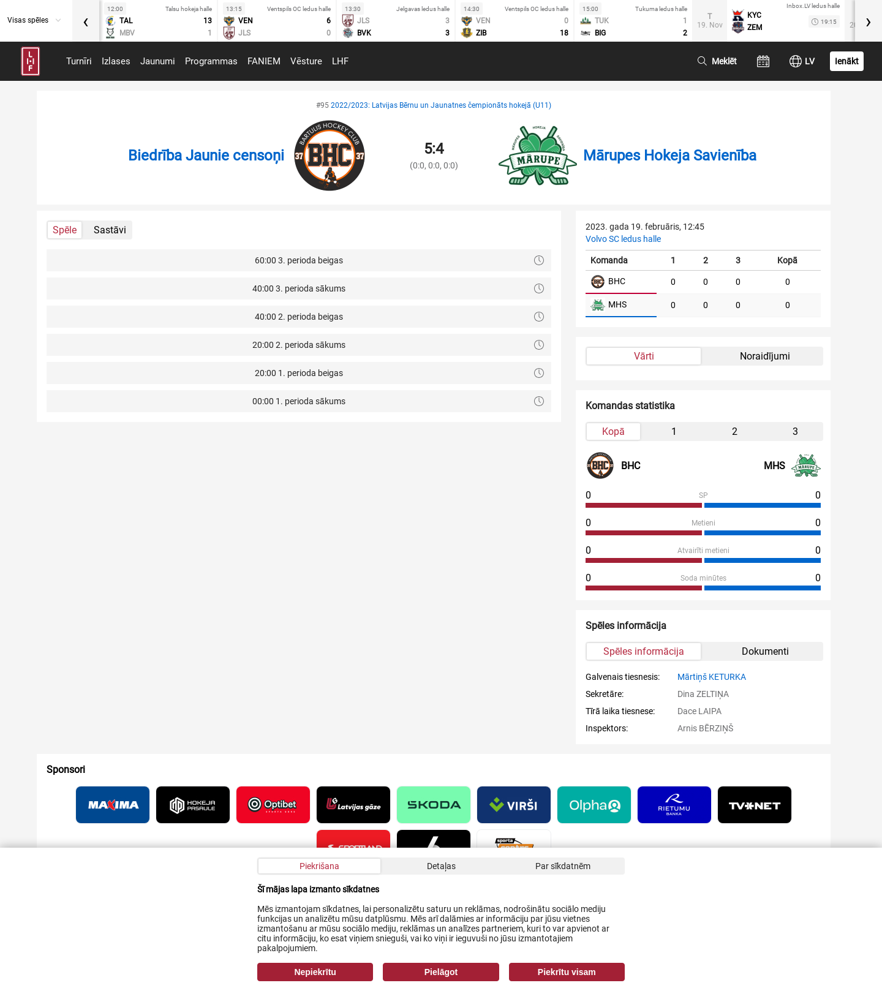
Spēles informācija (643, 651)
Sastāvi (110, 230)
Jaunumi (157, 61)
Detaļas (441, 866)
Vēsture (306, 61)
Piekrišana (319, 866)
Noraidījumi (765, 356)
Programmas (211, 61)
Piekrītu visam (567, 972)
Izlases (116, 61)
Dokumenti (765, 651)
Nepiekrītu (315, 972)
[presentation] (85, 21)
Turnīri (79, 61)
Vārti (644, 356)
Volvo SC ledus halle (623, 239)
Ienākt (847, 61)
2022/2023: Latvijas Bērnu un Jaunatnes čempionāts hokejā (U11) (441, 105)
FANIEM (264, 61)
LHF (340, 61)
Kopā (613, 431)
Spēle (65, 230)
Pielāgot (441, 972)
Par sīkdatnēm (562, 866)
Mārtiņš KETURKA (711, 677)
